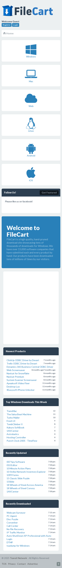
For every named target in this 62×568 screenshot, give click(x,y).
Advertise (32, 563)
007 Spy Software (16, 461)
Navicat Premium (15, 376)
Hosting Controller (16, 437)
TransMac (12, 411)
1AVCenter (13, 430)
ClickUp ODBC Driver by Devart (23, 360)
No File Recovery (15, 529)
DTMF (10, 542)
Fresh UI (11, 420)
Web (31, 100)
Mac (31, 75)
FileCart (28, 12)
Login (15, 25)
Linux (31, 125)
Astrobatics (13, 434)
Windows (31, 50)
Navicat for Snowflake (18, 373)
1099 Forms (13, 475)
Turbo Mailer (13, 417)
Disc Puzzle (12, 519)
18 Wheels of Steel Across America (25, 485)
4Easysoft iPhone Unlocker (21, 389)
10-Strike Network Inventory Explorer (26, 471)
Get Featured (49, 192)
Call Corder (12, 525)
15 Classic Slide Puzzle (18, 478)
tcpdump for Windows (18, 545)
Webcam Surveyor (16, 512)
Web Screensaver (16, 370)
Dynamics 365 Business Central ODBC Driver (30, 366)
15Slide (10, 481)
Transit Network (18, 558)
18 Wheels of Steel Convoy (21, 488)
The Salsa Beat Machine (19, 414)
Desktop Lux (13, 386)
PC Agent (12, 516)
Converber (12, 522)
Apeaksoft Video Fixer (18, 383)
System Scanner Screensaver (22, 380)
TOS (4, 563)
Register (7, 25)
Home (8, 33)
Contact (21, 563)
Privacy (12, 563)
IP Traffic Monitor (16, 532)
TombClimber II (15, 424)
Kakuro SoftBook (15, 427)
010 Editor (12, 465)
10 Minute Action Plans (19, 468)
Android (31, 149)
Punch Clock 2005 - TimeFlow (22, 440)
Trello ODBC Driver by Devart (22, 363)
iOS (31, 174)
